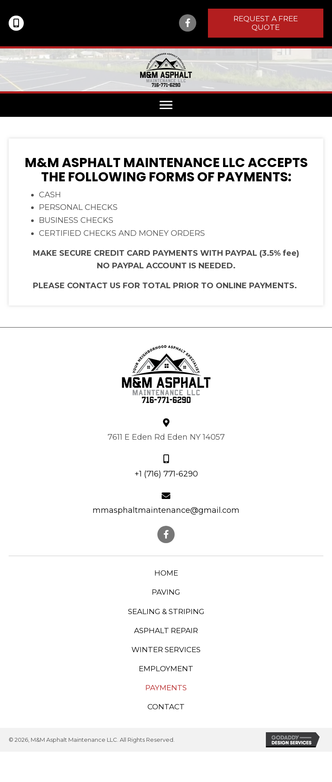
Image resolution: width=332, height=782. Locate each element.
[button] (187, 23)
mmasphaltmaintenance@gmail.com (166, 510)
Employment (166, 668)
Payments (166, 687)
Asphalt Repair (166, 630)
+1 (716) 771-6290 (166, 474)
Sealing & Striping (166, 611)
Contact (166, 706)
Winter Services (166, 649)
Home (166, 573)
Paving (166, 592)
